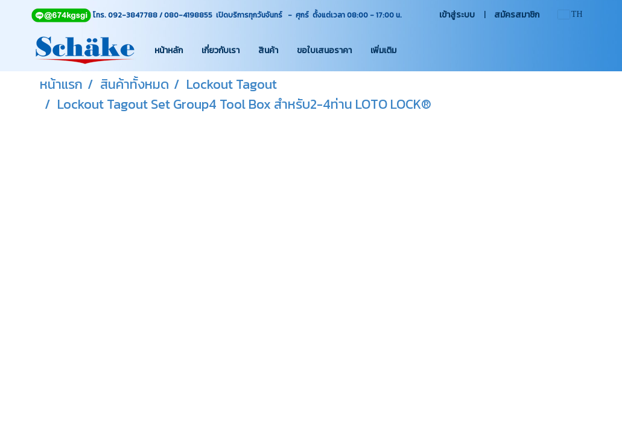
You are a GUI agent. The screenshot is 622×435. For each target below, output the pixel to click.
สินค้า (268, 50)
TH (570, 14)
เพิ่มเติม (383, 50)
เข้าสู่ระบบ (457, 14)
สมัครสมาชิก (516, 14)
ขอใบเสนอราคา (324, 50)
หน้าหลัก (168, 50)
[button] (416, 50)
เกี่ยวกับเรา (221, 50)
